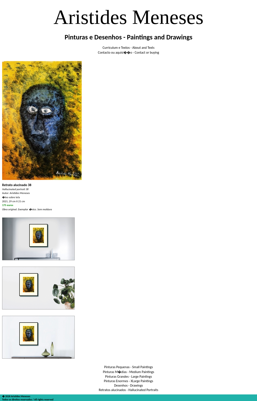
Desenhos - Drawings (128, 385)
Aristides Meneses (128, 17)
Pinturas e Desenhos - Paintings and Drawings (128, 37)
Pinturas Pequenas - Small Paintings (128, 367)
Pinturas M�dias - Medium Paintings (128, 372)
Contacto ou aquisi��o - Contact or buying (128, 52)
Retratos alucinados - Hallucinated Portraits (128, 390)
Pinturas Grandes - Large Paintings (128, 377)
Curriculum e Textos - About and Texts (128, 48)
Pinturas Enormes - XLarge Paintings (128, 381)
